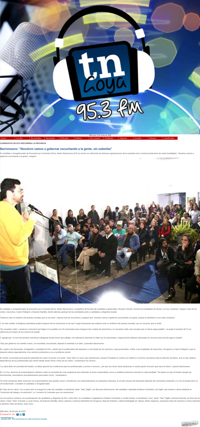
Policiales (64, 138)
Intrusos (152, 138)
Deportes (123, 138)
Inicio (3, 138)
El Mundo (109, 138)
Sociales (138, 138)
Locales (19, 138)
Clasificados (169, 138)
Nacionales (50, 138)
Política (78, 138)
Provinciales (36, 138)
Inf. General (95, 138)
